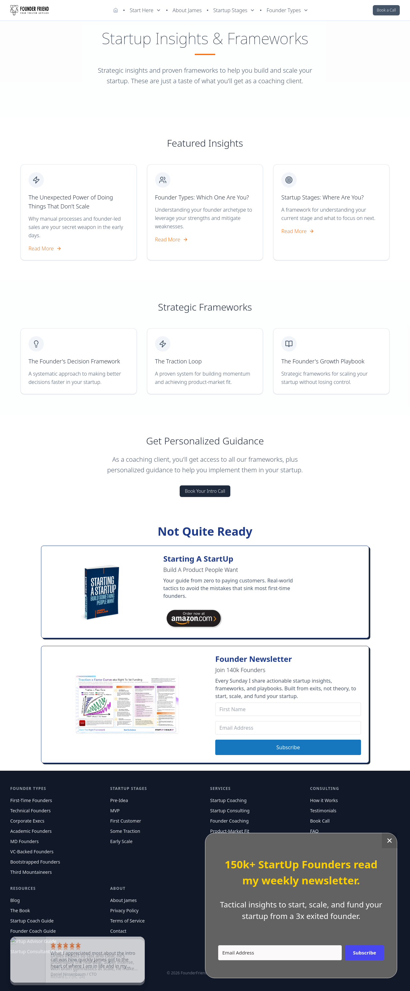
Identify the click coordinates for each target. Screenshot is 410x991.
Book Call (320, 821)
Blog (15, 900)
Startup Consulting (230, 811)
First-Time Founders (31, 800)
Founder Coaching (229, 821)
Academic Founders (31, 831)
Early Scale (121, 841)
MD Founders (24, 841)
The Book (20, 910)
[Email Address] (288, 728)
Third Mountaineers (31, 872)
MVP (115, 811)
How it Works (324, 800)
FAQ (314, 831)
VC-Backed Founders (31, 852)
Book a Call (386, 10)
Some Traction (125, 831)
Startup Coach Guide (31, 921)
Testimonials (323, 811)
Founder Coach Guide (33, 931)
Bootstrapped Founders (35, 862)
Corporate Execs (27, 821)
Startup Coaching (228, 800)
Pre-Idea (119, 800)
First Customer (125, 821)
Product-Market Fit (229, 831)
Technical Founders (30, 811)
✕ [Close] (389, 840)
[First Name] (288, 709)
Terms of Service (127, 921)
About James (187, 10)
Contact (118, 931)
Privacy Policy (124, 910)
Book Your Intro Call (205, 491)
